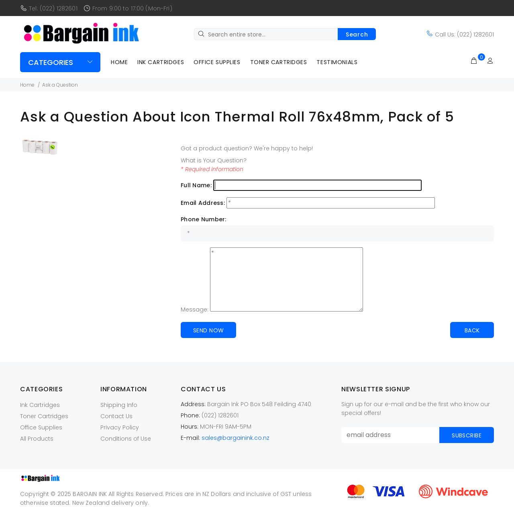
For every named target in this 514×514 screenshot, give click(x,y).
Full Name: (196, 185)
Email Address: (203, 203)
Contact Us (116, 416)
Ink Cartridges (160, 62)
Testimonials (336, 62)
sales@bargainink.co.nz (235, 438)
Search (357, 34)
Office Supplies (217, 62)
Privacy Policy (119, 427)
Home (119, 62)
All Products (36, 439)
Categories (50, 62)
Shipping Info (118, 405)
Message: (194, 310)
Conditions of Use (125, 439)
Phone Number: (203, 219)
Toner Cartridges (278, 62)
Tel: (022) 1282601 (53, 8)
